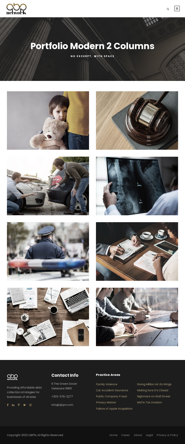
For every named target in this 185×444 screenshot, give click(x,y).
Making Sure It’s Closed (152, 390)
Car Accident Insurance (112, 390)
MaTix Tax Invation (149, 402)
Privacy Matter (106, 402)
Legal (149, 435)
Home (113, 435)
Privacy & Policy (167, 435)
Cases (125, 435)
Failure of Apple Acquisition (114, 409)
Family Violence (106, 384)
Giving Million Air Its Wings (154, 384)
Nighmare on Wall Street (153, 396)
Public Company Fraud (111, 396)
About (138, 435)
